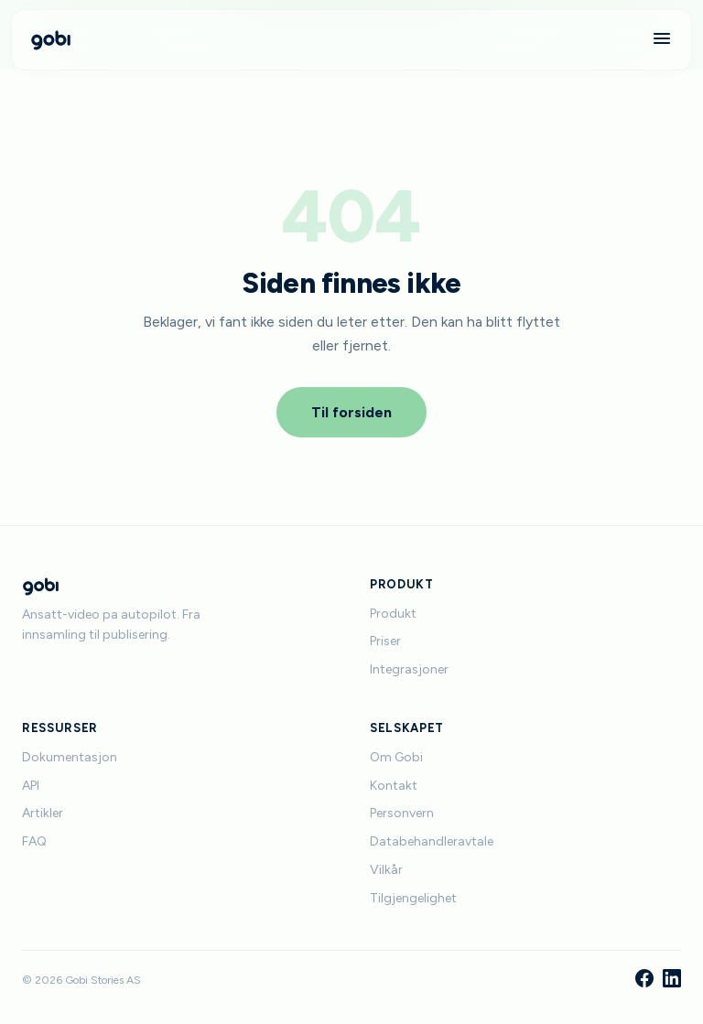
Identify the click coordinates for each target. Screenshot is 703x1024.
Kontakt (393, 785)
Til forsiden (351, 412)
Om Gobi (396, 757)
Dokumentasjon (69, 757)
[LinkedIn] (672, 980)
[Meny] (662, 39)
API (30, 785)
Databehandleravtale (431, 841)
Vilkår (386, 870)
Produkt (393, 613)
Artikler (42, 813)
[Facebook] (644, 980)
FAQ (34, 841)
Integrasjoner (409, 669)
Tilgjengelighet (413, 898)
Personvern (402, 813)
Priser (385, 641)
